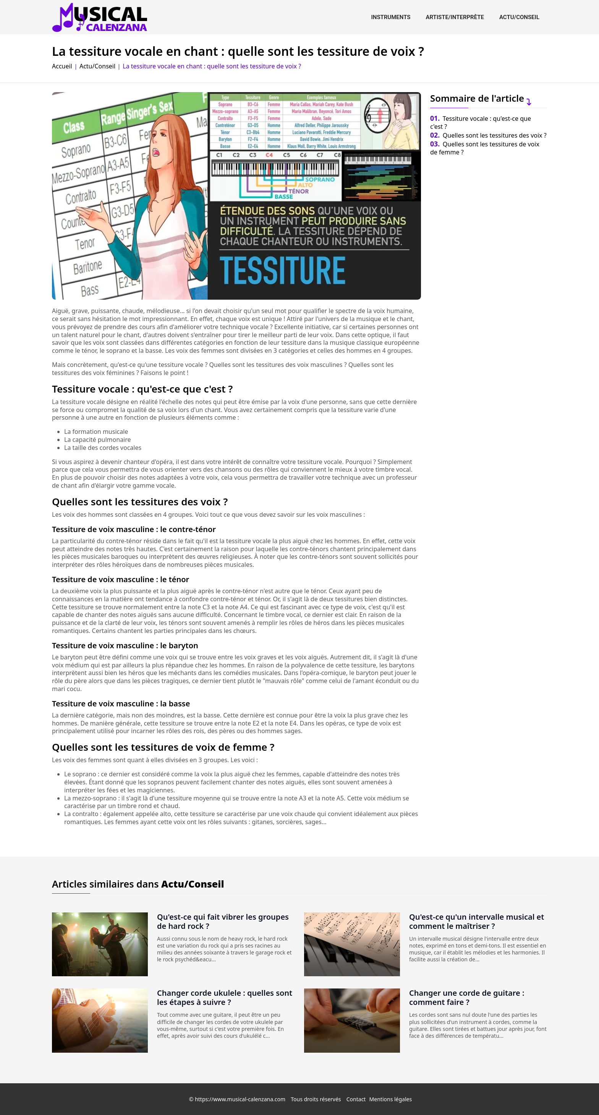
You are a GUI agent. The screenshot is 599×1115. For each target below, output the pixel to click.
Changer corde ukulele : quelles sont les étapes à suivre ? (224, 997)
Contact (356, 1099)
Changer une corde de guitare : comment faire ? (466, 997)
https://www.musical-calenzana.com (240, 1099)
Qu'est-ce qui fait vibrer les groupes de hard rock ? (223, 921)
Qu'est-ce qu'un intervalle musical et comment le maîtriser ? (476, 921)
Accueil (62, 66)
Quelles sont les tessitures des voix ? (488, 135)
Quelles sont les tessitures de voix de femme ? (484, 148)
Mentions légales (390, 1099)
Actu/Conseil (519, 17)
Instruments (390, 17)
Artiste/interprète (455, 17)
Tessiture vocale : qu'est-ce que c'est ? (480, 122)
